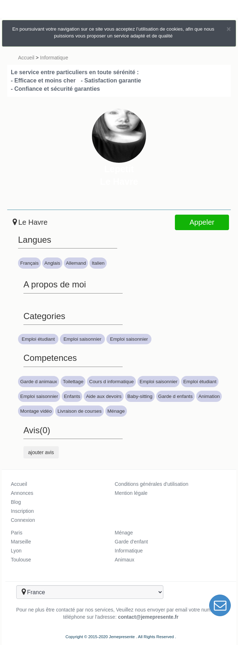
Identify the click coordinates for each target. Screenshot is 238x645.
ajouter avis (41, 452)
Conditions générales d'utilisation (151, 484)
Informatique (54, 58)
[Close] (228, 28)
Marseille (21, 542)
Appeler (202, 222)
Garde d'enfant (131, 542)
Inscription (22, 511)
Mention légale (131, 493)
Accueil (26, 58)
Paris (16, 533)
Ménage (124, 533)
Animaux (124, 560)
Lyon (16, 551)
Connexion (23, 520)
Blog (16, 502)
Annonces (22, 493)
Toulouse (21, 560)
